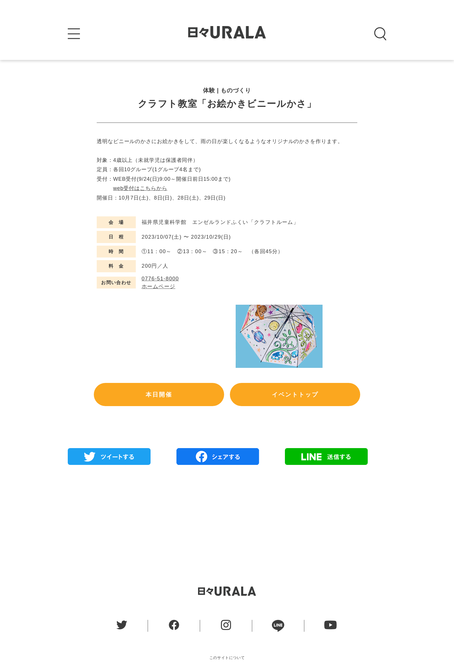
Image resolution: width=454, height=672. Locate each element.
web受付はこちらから (140, 188)
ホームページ (158, 286)
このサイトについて (227, 657)
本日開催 (159, 394)
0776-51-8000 (160, 279)
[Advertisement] (227, 511)
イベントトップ (295, 394)
